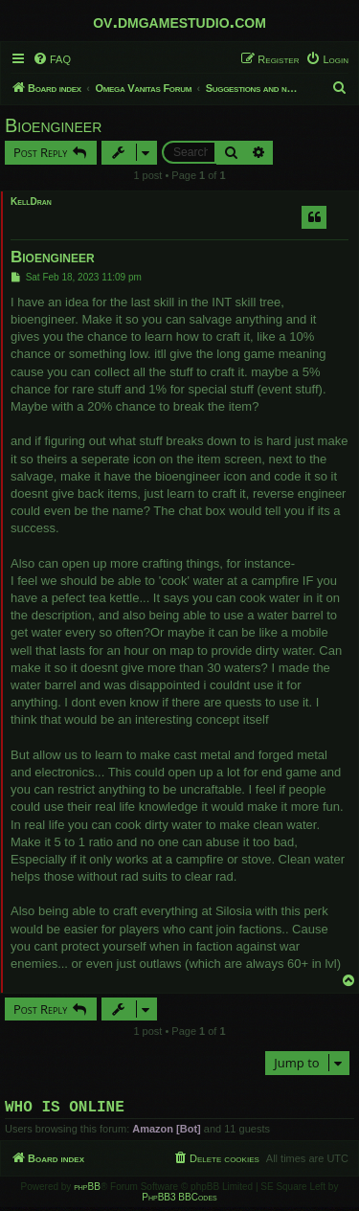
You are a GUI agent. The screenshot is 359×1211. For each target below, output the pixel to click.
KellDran (31, 201)
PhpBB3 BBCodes (179, 1201)
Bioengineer (53, 125)
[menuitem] (52, 59)
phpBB (87, 1190)
